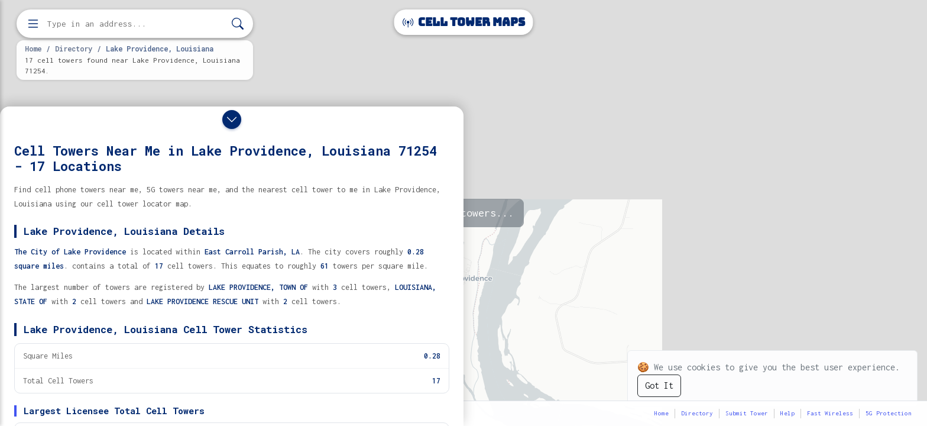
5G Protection (889, 413)
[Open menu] (33, 24)
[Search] (238, 24)
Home (33, 48)
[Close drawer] (231, 119)
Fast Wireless (830, 413)
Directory (73, 48)
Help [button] (787, 413)
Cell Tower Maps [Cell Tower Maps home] (464, 22)
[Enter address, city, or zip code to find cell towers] (136, 24)
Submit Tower (746, 413)
